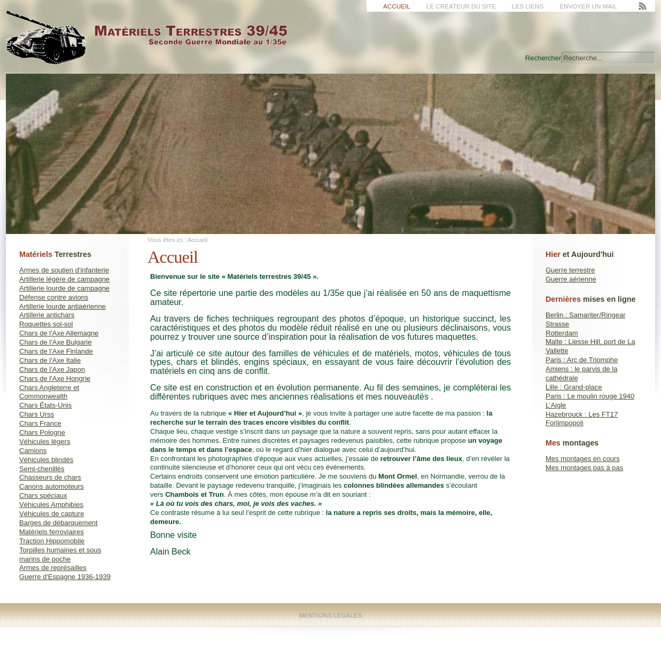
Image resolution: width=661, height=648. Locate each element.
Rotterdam (562, 333)
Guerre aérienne (571, 279)
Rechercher (543, 58)
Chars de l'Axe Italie (50, 360)
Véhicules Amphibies (51, 505)
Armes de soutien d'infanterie (64, 270)
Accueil (396, 6)
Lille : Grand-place (574, 387)
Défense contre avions (53, 297)
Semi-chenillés (42, 469)
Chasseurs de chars (50, 477)
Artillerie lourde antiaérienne (62, 306)
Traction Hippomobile (51, 541)
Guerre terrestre (570, 270)
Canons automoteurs (51, 486)
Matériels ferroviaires (51, 532)
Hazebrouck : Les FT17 (582, 414)
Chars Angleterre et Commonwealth (49, 392)
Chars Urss (36, 414)
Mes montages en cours (583, 459)
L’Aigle (556, 405)
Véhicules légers (44, 442)
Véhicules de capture (51, 514)
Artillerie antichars (46, 315)
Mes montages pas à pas (584, 468)
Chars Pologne (42, 432)
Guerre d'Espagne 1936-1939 (65, 577)
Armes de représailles (53, 568)
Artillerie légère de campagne (64, 279)
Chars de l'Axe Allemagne (58, 333)
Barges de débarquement (58, 523)
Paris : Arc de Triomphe (582, 360)
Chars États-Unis (45, 405)
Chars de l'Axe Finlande (56, 351)
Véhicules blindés (46, 460)
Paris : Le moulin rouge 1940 (590, 396)
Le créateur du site (461, 6)
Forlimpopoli (565, 423)
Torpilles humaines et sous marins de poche (60, 554)
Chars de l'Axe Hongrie (54, 378)
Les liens (527, 6)
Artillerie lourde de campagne (64, 288)
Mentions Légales (330, 615)
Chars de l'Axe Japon (52, 369)
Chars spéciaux (43, 495)
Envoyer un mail (588, 6)
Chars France (40, 423)
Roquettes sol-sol (46, 324)
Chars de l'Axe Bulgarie (55, 342)
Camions (32, 451)
